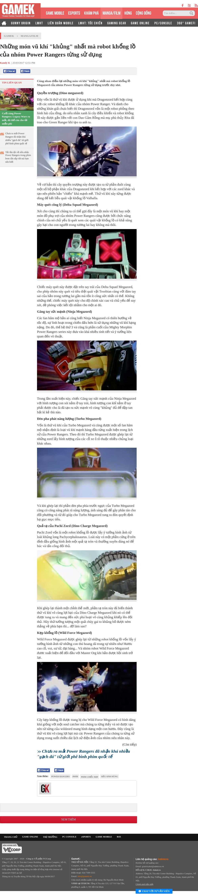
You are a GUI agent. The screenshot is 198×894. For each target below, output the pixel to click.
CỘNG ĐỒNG (143, 12)
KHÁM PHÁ (91, 12)
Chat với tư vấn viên (154, 891)
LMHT (39, 23)
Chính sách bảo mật (144, 884)
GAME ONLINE (140, 23)
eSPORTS (74, 12)
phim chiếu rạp (89, 777)
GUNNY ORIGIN (21, 23)
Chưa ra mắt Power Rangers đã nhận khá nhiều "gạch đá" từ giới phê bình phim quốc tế (17, 138)
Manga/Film (29, 35)
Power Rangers (60, 776)
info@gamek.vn (85, 876)
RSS (119, 836)
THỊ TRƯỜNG (50, 837)
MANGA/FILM (111, 12)
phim (75, 776)
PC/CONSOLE (163, 23)
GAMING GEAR (116, 23)
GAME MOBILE (55, 12)
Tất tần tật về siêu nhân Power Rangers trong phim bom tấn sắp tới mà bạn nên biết (18, 157)
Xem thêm (68, 819)
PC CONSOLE (69, 836)
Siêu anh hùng (109, 776)
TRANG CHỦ (10, 837)
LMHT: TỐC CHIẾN (90, 23)
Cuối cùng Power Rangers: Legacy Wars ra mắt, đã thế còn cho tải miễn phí (16, 118)
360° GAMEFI (186, 23)
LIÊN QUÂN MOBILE (61, 23)
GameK (9, 35)
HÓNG (128, 12)
